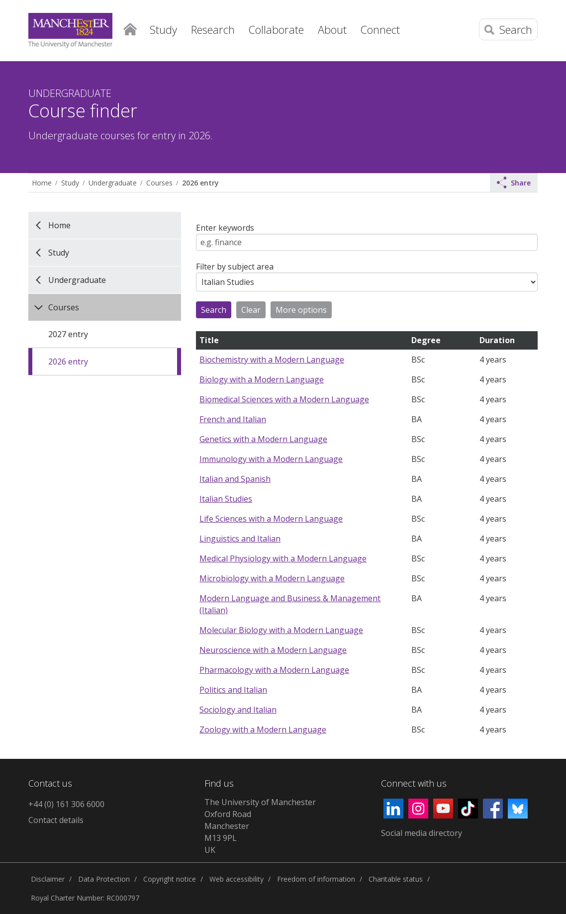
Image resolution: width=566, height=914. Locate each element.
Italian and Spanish (235, 478)
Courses (159, 182)
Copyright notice (169, 879)
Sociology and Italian (238, 709)
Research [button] (213, 29)
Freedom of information (316, 879)
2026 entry (200, 182)
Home (130, 27)
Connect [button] (380, 29)
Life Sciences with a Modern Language (271, 518)
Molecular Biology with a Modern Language (281, 630)
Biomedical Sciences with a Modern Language (284, 399)
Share (514, 182)
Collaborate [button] (276, 29)
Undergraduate (113, 182)
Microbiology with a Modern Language (272, 578)
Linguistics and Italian (240, 538)
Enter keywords (225, 227)
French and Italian (232, 419)
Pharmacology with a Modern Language (274, 669)
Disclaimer (48, 879)
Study (70, 182)
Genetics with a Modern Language (263, 439)
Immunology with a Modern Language (271, 459)
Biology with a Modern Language (261, 379)
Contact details (56, 820)
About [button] (332, 29)
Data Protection (104, 879)
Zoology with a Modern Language (262, 729)
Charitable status (396, 879)
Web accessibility (236, 879)
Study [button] (163, 29)
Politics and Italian (233, 689)
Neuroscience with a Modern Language (273, 649)
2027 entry (68, 334)
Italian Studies (225, 498)
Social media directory (421, 832)
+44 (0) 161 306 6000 (66, 804)
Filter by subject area (235, 266)
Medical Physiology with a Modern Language (283, 558)
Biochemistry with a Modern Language (271, 359)
